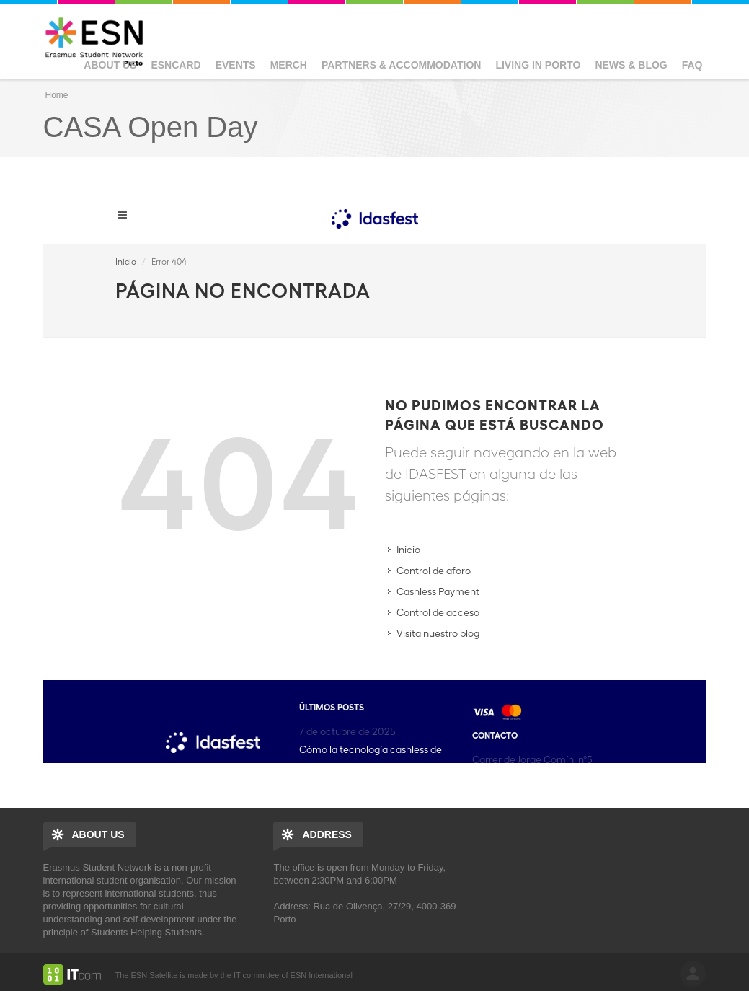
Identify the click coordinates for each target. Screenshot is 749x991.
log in (693, 974)
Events (236, 65)
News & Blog (631, 65)
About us (110, 65)
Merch (288, 65)
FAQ (692, 65)
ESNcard (175, 65)
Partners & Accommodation (401, 65)
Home (56, 95)
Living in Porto (537, 65)
